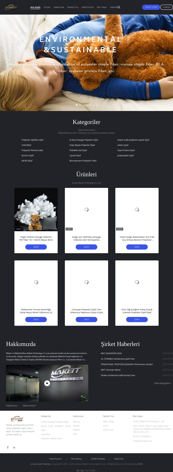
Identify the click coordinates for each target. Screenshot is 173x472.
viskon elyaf (122, 145)
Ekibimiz (76, 429)
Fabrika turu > (12, 405)
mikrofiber (26, 145)
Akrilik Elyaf (27, 160)
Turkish (167, 7)
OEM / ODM (108, 421)
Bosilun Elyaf (28, 155)
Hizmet (76, 425)
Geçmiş (76, 421)
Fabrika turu (73, 7)
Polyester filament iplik (32, 150)
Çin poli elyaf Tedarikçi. (41, 464)
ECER (140, 464)
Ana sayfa (35, 7)
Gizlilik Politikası (98, 459)
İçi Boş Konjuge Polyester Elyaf (83, 139)
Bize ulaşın (102, 7)
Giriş (75, 433)
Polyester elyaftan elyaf (32, 139)
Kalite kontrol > (30, 405)
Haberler (114, 7)
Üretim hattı (108, 429)
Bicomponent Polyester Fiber (83, 160)
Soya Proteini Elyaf (126, 150)
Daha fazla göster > (163, 383)
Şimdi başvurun (36, 248)
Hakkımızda (59, 7)
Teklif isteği (151, 7)
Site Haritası (76, 459)
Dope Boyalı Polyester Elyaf (82, 145)
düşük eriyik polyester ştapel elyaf (133, 139)
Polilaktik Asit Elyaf (78, 150)
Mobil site (118, 459)
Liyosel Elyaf (75, 155)
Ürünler (47, 7)
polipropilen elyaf (125, 155)
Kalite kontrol (88, 7)
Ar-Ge (105, 425)
